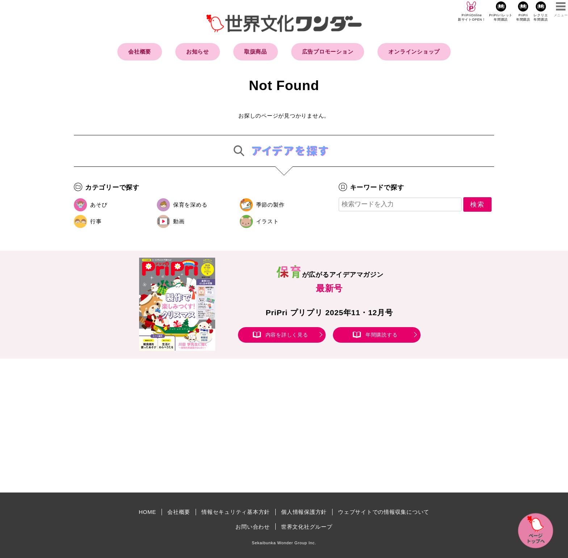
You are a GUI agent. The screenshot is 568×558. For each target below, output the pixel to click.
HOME (147, 512)
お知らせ (197, 51)
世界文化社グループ (307, 527)
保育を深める (190, 205)
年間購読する (382, 335)
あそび (98, 205)
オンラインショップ (414, 51)
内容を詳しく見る (287, 335)
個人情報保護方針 (304, 512)
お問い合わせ (252, 527)
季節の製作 (270, 205)
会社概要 (139, 51)
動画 (179, 221)
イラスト (267, 221)
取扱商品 (255, 51)
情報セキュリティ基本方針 (235, 512)
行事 (96, 221)
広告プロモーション (328, 51)
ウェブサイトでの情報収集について (383, 512)
